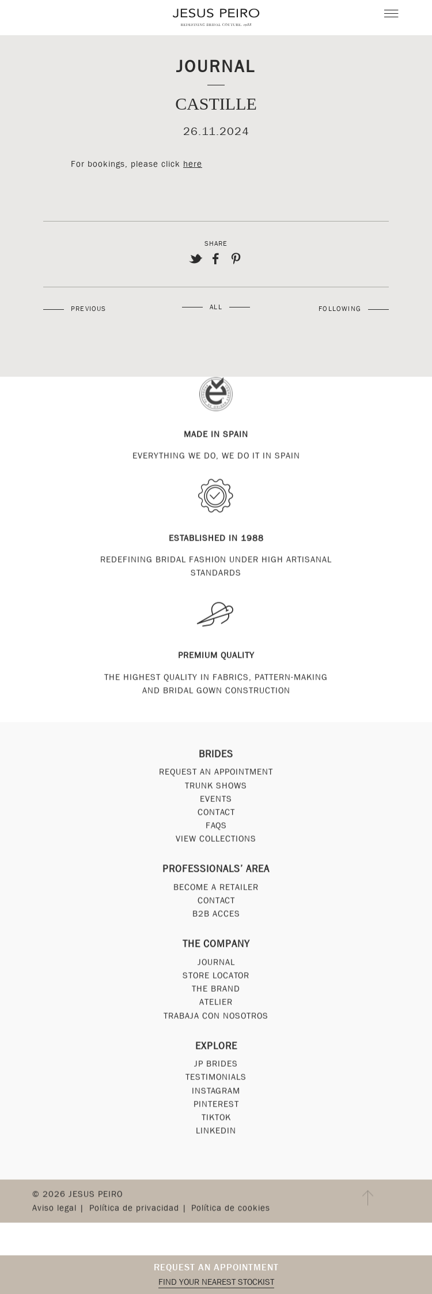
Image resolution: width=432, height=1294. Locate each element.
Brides (216, 756)
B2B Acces (216, 916)
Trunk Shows (216, 787)
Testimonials (216, 1079)
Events (216, 801)
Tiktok (216, 1119)
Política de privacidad (134, 1210)
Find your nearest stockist (216, 1282)
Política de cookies (230, 1210)
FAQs (216, 827)
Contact (216, 814)
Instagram (216, 1092)
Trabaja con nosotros (216, 1017)
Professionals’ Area (216, 871)
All (216, 307)
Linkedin (216, 1132)
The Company (216, 946)
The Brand (216, 991)
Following (340, 308)
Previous (89, 308)
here (192, 164)
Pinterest (216, 1106)
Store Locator (216, 977)
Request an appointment (216, 1267)
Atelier (216, 1004)
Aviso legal (54, 1210)
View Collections (216, 841)
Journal (216, 66)
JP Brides (216, 1066)
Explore (216, 1048)
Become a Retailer (216, 889)
